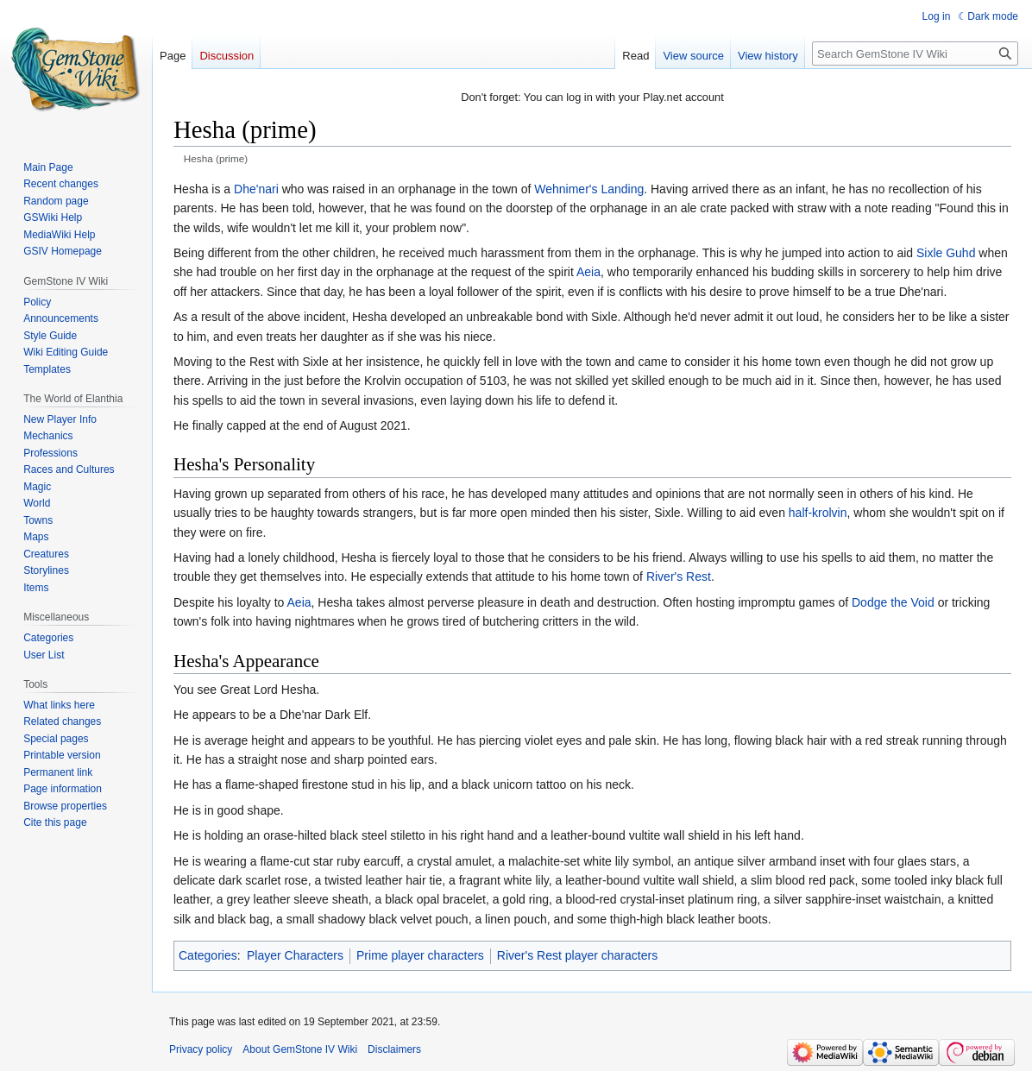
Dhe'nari (256, 189)
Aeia (588, 272)
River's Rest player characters (577, 955)
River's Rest (678, 576)
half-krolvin (818, 513)
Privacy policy (200, 1049)
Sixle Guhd (945, 253)
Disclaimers (394, 1049)
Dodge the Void (893, 602)
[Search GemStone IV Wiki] (915, 53)
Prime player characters (420, 955)
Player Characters (295, 955)
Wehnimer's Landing (589, 189)
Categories (208, 955)
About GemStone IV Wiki (299, 1049)
